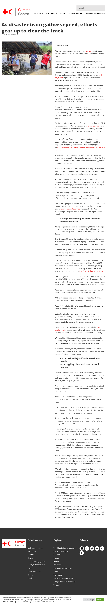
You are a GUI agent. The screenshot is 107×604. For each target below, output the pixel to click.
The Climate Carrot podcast (64, 548)
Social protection (34, 571)
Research (80, 13)
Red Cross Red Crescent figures (91, 271)
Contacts (57, 555)
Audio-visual (99, 13)
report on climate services (70, 209)
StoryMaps (58, 575)
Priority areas (52, 13)
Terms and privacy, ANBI (63, 578)
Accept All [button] (100, 600)
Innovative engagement (37, 561)
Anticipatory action (35, 548)
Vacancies (57, 585)
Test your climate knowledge (65, 581)
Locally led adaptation (36, 565)
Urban (30, 575)
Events (56, 558)
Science (72, 13)
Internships (58, 565)
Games (56, 561)
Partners (63, 13)
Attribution (32, 551)
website (88, 51)
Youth (30, 578)
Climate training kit (61, 551)
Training (89, 13)
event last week (94, 126)
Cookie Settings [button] (89, 600)
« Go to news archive (10, 35)
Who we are (39, 13)
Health (30, 558)
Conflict (31, 555)
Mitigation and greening (63, 568)
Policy (30, 568)
